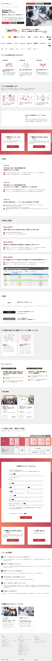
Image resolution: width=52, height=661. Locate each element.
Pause (50, 39)
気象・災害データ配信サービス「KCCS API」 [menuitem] (40, 642)
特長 (7, 49)
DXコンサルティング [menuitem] (4, 638)
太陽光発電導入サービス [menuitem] (38, 638)
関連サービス (36, 49)
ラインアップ (39, 1)
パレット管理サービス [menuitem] (21, 642)
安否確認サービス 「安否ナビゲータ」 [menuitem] (23, 654)
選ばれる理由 (12, 49)
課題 (3, 49)
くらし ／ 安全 (20, 636)
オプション (23, 49)
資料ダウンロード (39, 4)
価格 (18, 49)
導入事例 (42, 1)
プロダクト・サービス (34, 1)
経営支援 (3, 636)
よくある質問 (29, 49)
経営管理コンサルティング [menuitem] (5, 642)
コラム (50, 1)
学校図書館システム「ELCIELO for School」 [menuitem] (23, 646)
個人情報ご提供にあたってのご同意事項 (22, 507)
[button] (26, 557)
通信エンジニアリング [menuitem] (21, 638)
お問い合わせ (47, 4)
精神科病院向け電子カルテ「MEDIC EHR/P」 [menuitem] (24, 650)
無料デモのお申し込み (30, 4)
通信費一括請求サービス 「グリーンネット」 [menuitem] (7, 646)
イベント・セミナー (46, 1)
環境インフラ (36, 636)
